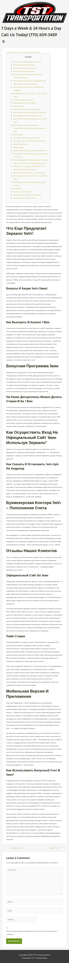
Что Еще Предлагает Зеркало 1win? (27, 62)
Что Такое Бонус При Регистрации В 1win (29, 141)
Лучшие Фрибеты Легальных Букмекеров (29, 173)
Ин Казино (17, 188)
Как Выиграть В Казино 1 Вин (24, 68)
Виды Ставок (18, 147)
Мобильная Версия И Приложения (26, 109)
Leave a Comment (13, 52)
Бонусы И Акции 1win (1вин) (24, 65)
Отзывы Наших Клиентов (23, 100)
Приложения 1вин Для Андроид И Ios (28, 116)
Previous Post (15, 848)
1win (48, 452)
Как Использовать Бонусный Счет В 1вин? (29, 112)
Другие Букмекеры (20, 144)
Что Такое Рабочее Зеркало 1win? (26, 138)
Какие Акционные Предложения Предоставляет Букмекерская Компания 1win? (29, 128)
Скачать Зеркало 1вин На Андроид (27, 195)
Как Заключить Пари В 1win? (24, 198)
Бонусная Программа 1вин (23, 71)
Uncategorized (26, 52)
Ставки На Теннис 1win (22, 192)
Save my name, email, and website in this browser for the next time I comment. (32, 932)
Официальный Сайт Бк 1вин (24, 103)
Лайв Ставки (18, 106)
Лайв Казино (18, 134)
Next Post (56, 848)
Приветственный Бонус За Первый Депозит (30, 150)
